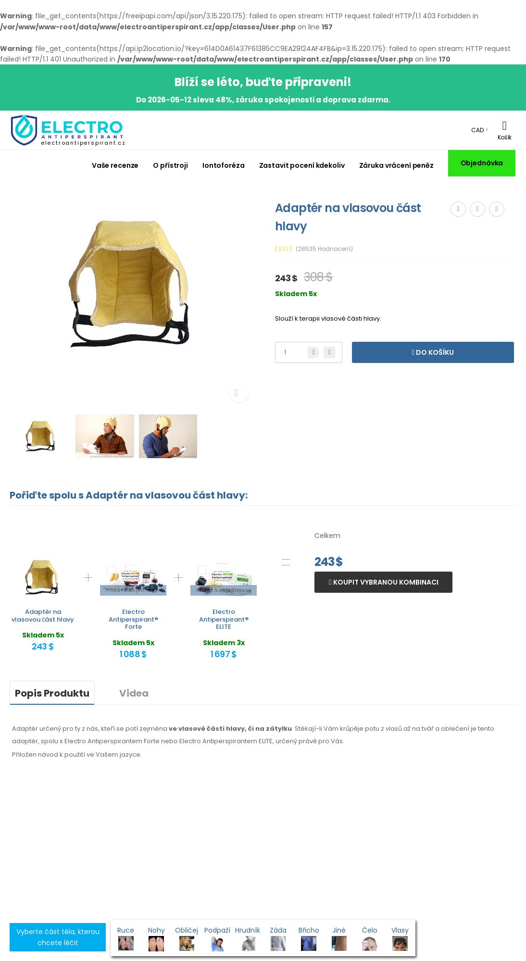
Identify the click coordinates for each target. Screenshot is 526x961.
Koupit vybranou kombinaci (385, 582)
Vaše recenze (115, 165)
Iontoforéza (223, 165)
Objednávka (482, 163)
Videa (134, 693)
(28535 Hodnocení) (324, 249)
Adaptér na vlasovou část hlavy (43, 615)
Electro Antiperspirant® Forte (133, 619)
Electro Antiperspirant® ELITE (224, 619)
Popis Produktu (52, 693)
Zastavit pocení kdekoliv (302, 165)
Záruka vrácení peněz (396, 165)
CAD (477, 130)
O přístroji (170, 165)
